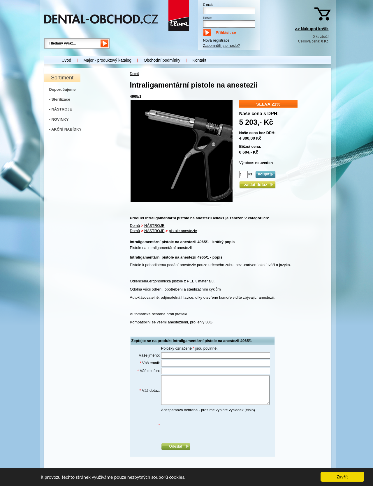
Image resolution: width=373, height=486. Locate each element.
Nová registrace (216, 40)
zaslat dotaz (257, 184)
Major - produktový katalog (107, 60)
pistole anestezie (183, 231)
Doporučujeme (62, 89)
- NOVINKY (59, 119)
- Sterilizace (59, 99)
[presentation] (205, 425)
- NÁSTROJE (60, 109)
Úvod (66, 60)
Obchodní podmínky (162, 60)
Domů (134, 74)
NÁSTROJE (154, 225)
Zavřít (342, 477)
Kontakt (199, 60)
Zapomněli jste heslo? (221, 45)
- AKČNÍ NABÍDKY (65, 129)
